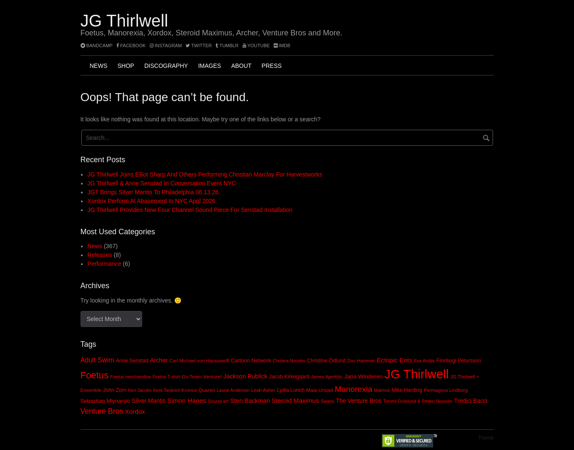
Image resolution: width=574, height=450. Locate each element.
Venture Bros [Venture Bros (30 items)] (102, 411)
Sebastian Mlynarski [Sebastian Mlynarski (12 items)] (105, 401)
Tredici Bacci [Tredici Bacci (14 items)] (471, 400)
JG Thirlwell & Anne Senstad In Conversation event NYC (161, 183)
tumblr (228, 45)
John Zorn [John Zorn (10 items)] (114, 390)
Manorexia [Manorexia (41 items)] (353, 389)
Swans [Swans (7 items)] (327, 401)
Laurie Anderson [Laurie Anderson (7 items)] (233, 390)
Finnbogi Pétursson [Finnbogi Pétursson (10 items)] (459, 361)
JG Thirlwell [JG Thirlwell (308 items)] (416, 374)
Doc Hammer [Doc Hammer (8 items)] (361, 360)
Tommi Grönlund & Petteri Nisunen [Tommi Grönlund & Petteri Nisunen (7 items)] (418, 401)
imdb (282, 45)
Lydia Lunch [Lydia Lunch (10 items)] (291, 390)
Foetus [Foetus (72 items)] (95, 375)
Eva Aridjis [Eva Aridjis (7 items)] (424, 360)
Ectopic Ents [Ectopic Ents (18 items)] (394, 360)
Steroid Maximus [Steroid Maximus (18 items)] (295, 400)
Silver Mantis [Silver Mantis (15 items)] (149, 400)
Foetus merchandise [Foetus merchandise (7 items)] (130, 376)
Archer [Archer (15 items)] (159, 360)
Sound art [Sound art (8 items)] (218, 401)
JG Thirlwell (124, 20)
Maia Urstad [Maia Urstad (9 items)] (319, 390)
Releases (99, 255)
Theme (485, 438)
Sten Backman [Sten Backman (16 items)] (250, 400)
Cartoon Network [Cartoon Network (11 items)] (251, 360)
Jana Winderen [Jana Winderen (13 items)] (363, 376)
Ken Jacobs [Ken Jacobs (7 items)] (140, 390)
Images (209, 65)
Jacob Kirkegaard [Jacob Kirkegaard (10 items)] (289, 377)
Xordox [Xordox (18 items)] (135, 411)
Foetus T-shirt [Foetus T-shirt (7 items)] (166, 376)
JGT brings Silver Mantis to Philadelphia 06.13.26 (152, 192)
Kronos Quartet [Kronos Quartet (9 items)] (198, 390)
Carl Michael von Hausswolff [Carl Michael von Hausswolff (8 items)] (199, 360)
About (241, 65)
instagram (166, 45)
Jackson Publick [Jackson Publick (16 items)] (245, 376)
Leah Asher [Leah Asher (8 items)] (263, 390)
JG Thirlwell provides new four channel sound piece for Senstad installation (189, 209)
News (99, 65)
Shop (126, 65)
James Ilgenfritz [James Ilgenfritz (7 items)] (326, 376)
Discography (166, 65)
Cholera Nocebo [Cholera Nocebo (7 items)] (289, 360)
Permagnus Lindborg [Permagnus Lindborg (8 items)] (446, 390)
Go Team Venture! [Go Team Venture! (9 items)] (202, 377)
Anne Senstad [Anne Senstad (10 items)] (132, 361)
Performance (104, 263)
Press (271, 65)
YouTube (256, 45)
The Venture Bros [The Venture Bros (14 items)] (358, 400)
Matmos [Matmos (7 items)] (382, 390)
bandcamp (97, 45)
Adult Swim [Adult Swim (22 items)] (97, 360)
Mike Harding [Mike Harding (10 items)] (407, 390)
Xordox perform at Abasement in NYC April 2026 (151, 201)
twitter (199, 45)
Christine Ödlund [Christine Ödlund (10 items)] (326, 361)
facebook (131, 45)
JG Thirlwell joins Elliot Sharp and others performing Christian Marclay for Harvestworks (204, 174)
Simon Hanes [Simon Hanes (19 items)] (186, 400)
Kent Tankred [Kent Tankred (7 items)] (166, 390)
